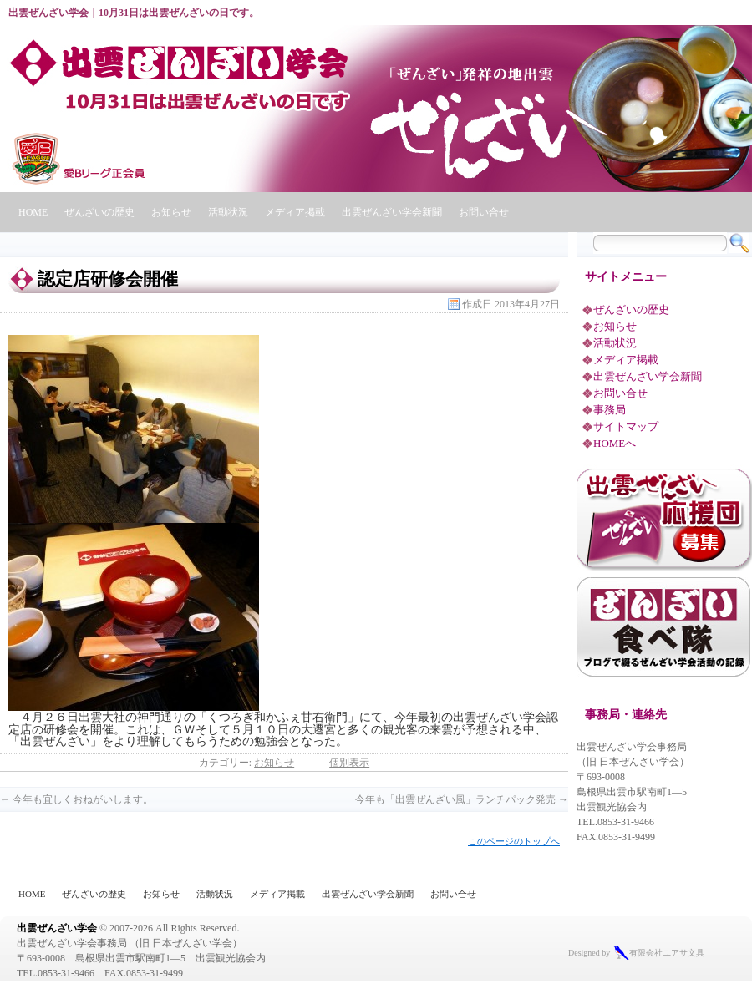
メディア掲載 (295, 212)
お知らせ (171, 212)
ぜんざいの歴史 (99, 212)
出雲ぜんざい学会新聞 (392, 212)
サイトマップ (625, 426)
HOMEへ (614, 443)
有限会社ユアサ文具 (666, 952)
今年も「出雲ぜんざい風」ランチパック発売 (461, 799)
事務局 (609, 409)
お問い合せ (484, 212)
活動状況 (228, 212)
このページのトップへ (514, 841)
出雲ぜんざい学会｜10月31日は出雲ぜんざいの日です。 (133, 12)
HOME (33, 212)
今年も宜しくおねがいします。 (76, 799)
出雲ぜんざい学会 (57, 928)
